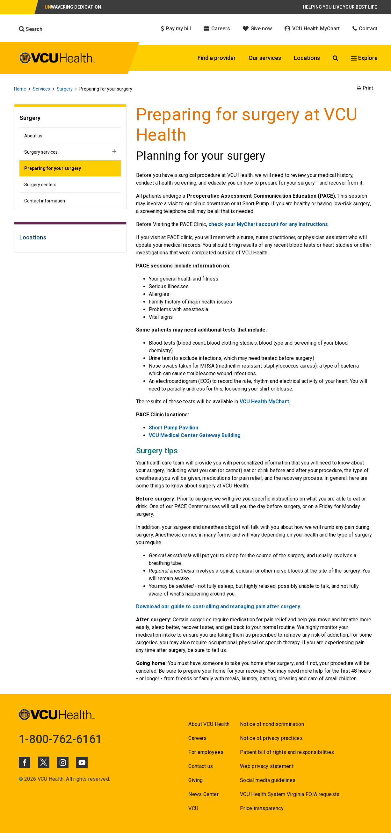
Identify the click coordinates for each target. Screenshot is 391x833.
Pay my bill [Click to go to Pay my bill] (176, 29)
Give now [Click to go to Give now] (257, 29)
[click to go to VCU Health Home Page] (57, 59)
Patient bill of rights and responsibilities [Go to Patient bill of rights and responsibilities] (287, 752)
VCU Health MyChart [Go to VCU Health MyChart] (264, 401)
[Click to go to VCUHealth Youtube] (82, 762)
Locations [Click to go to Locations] (307, 58)
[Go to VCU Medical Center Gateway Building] (195, 435)
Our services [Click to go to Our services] (265, 58)
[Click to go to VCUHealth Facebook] (24, 762)
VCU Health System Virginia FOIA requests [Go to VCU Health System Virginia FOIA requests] (290, 794)
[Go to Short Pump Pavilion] (173, 428)
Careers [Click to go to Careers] (217, 29)
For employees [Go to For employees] (205, 752)
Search (30, 29)
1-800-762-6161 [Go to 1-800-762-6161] (60, 739)
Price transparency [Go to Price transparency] (262, 808)
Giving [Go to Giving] (195, 780)
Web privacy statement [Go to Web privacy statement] (266, 766)
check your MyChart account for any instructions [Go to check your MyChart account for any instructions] (268, 224)
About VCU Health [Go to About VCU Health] (208, 724)
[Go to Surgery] (70, 118)
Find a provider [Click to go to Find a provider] (217, 58)
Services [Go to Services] (41, 88)
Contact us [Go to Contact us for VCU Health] (200, 766)
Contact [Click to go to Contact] (364, 29)
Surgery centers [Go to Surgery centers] (40, 184)
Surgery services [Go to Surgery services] (41, 152)
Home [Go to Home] (20, 88)
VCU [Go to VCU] (193, 808)
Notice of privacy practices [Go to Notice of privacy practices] (271, 738)
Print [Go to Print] (365, 88)
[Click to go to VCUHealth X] (43, 762)
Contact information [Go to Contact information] (44, 200)
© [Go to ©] (21, 779)
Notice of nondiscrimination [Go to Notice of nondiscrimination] (272, 724)
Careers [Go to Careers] (197, 738)
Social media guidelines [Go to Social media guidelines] (268, 780)
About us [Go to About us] (33, 135)
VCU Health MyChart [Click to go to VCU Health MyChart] (312, 29)
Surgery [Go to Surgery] (65, 88)
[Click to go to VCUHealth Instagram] (63, 762)
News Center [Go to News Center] (203, 794)
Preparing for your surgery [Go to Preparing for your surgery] (52, 168)
